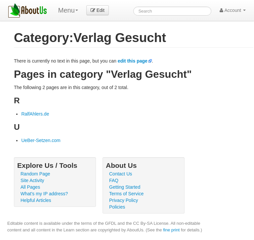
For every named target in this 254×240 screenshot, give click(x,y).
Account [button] (233, 10)
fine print (171, 229)
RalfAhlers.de (35, 114)
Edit (98, 10)
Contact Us (120, 173)
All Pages (30, 187)
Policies (117, 207)
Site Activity (32, 180)
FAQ (113, 180)
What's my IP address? (44, 193)
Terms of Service (126, 193)
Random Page (35, 173)
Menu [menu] (68, 10)
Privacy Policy (123, 200)
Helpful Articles (36, 200)
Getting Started (124, 187)
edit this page (133, 61)
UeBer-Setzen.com (40, 140)
